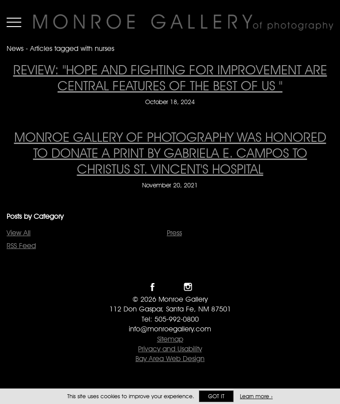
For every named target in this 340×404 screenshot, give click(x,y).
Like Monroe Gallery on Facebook (152, 287)
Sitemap (170, 339)
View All (19, 233)
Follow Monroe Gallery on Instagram (188, 287)
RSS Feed (21, 245)
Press (174, 233)
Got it (216, 396)
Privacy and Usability (170, 349)
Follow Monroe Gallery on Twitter (170, 287)
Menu (14, 22)
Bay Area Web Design (170, 358)
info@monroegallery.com (170, 329)
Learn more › (256, 396)
